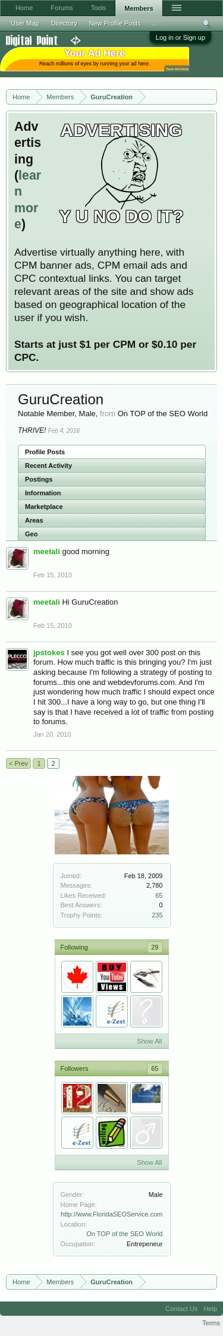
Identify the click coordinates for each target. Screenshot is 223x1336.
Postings (38, 479)
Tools (98, 7)
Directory (64, 23)
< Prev (18, 763)
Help (210, 1308)
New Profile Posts (115, 23)
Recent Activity (48, 465)
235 (157, 915)
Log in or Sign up (180, 37)
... (155, 23)
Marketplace (44, 506)
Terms (211, 1322)
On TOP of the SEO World (124, 1233)
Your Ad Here (177, 69)
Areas (34, 520)
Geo (31, 533)
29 (154, 947)
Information (43, 492)
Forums (62, 7)
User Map (25, 23)
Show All (149, 1041)
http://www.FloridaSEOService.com (111, 1214)
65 (158, 895)
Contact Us (181, 1308)
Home (24, 7)
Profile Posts (45, 451)
